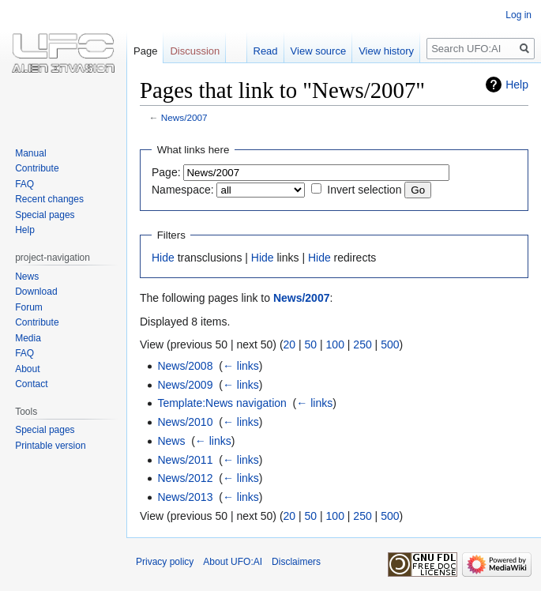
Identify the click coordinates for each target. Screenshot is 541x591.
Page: (166, 172)
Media (28, 338)
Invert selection (364, 189)
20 (290, 344)
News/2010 (184, 422)
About (27, 369)
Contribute (36, 168)
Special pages (44, 214)
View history (386, 51)
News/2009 (184, 384)
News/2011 (184, 460)
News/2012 (184, 478)
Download (36, 291)
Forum (29, 307)
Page (145, 51)
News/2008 (184, 365)
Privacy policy (164, 561)
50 (311, 344)
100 (335, 344)
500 (390, 344)
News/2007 (184, 117)
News (171, 441)
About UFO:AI (232, 561)
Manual (30, 153)
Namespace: (183, 189)
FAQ (24, 184)
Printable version (50, 445)
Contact (31, 384)
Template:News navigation (221, 403)
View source (319, 51)
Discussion (195, 51)
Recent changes (49, 199)
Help (516, 84)
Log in (518, 15)
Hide (163, 257)
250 (362, 344)
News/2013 (184, 497)
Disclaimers (296, 561)
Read (266, 51)
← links (241, 365)
